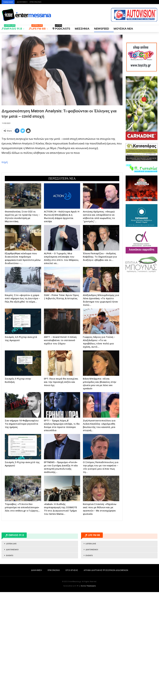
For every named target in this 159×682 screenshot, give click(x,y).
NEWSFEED (101, 28)
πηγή (5, 207)
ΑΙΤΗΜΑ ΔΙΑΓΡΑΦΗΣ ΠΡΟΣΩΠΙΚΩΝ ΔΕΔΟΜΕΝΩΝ (106, 660)
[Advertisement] (62, 156)
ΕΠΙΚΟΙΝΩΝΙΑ (35, 2)
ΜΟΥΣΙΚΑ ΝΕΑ (123, 28)
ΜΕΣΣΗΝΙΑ (82, 28)
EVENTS (9, 645)
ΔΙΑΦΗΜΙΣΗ (22, 2)
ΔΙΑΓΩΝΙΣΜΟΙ (12, 639)
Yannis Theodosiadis (88, 676)
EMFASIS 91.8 (12, 27)
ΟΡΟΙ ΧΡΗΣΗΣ (71, 660)
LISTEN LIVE (11, 634)
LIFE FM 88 (37, 27)
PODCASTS (61, 27)
